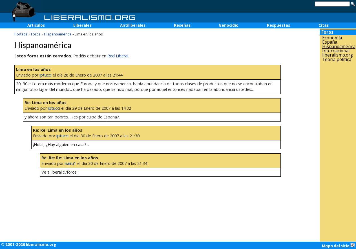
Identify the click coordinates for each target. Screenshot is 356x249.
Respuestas (278, 25)
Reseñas (182, 25)
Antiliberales (132, 25)
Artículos (36, 25)
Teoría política (336, 59)
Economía (332, 38)
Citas (324, 25)
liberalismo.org (337, 55)
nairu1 (70, 163)
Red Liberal (117, 56)
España (329, 42)
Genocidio (228, 25)
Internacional (336, 51)
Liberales (82, 25)
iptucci (45, 75)
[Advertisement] (338, 151)
